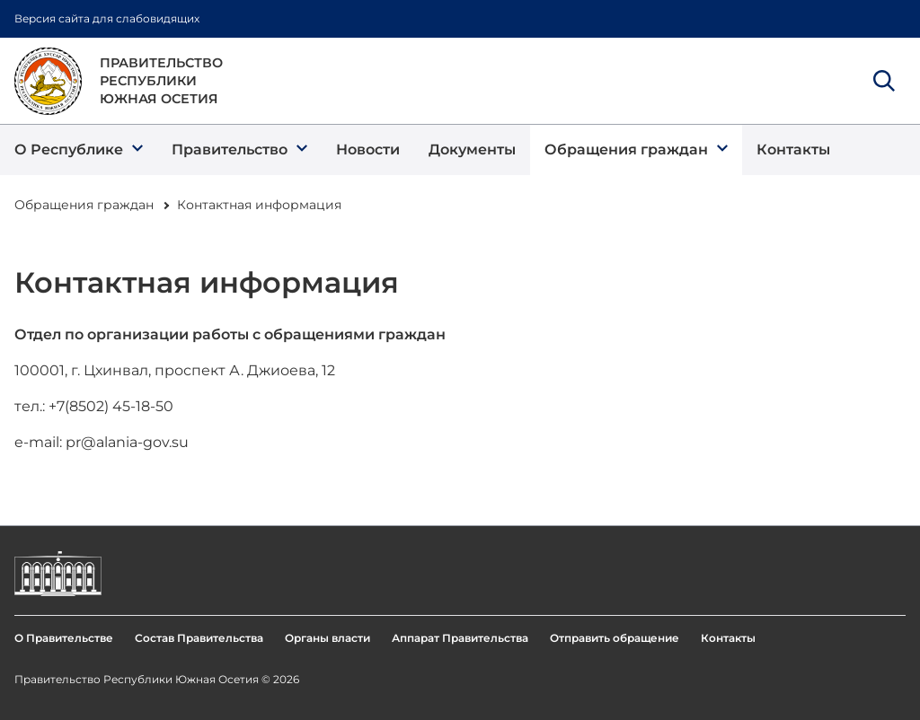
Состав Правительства (199, 638)
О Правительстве (63, 638)
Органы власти (327, 638)
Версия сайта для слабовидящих (106, 18)
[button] (78, 150)
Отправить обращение (614, 638)
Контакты (728, 638)
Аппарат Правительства (460, 638)
